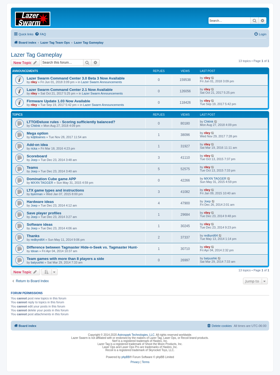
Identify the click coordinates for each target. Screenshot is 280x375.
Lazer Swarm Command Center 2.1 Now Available (70, 90)
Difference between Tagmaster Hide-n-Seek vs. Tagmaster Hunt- (82, 247)
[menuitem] (40, 34)
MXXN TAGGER (42, 182)
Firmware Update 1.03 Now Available (58, 101)
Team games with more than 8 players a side (65, 259)
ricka (34, 148)
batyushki (37, 262)
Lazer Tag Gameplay (36, 55)
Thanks (33, 236)
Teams (32, 167)
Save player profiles (44, 213)
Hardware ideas (40, 202)
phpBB (126, 357)
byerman (37, 194)
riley (34, 82)
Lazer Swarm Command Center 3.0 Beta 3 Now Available (76, 78)
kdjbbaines (38, 137)
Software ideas (40, 224)
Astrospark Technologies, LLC (136, 334)
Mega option (37, 133)
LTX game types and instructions (55, 190)
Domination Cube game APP (51, 179)
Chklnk (35, 125)
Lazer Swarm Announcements (101, 82)
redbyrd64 (38, 239)
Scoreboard (37, 156)
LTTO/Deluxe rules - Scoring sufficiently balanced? (71, 122)
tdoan (35, 251)
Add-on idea (37, 145)
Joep (34, 160)
